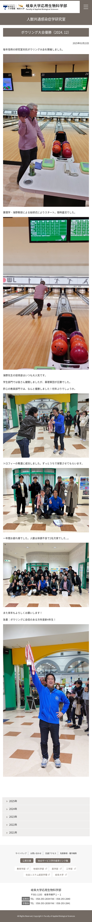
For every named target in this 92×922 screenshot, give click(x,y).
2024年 (13, 809)
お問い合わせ (35, 853)
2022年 (13, 824)
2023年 (13, 816)
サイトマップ (21, 853)
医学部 (55, 868)
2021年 (13, 832)
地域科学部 (38, 868)
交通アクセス (50, 853)
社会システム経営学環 (36, 874)
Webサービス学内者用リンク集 (53, 860)
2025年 (13, 801)
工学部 (69, 868)
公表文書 (27, 860)
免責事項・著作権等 (68, 853)
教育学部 (21, 868)
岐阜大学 (59, 874)
